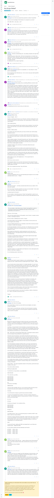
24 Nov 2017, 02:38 (17, 29)
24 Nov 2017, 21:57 (16, 257)
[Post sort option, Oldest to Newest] (45, 15)
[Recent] (1, 3)
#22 (38, 257)
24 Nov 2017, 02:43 (16, 52)
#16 (38, 81)
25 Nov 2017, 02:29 (16, 450)
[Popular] (1, 7)
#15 (38, 68)
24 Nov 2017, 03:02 (17, 81)
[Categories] (1, 1)
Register (6, 494)
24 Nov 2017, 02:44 (16, 68)
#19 (38, 171)
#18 (38, 113)
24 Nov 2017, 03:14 (16, 171)
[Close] (37, 482)
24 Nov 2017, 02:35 (16, 16)
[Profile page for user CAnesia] (5, 53)
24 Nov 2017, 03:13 (16, 113)
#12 (38, 29)
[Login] (53, 1)
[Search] (1, 11)
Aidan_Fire (9, 29)
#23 (38, 301)
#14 (38, 52)
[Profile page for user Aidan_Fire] (5, 30)
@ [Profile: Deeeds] (13, 14)
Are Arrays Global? (17, 205)
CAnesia (10, 14)
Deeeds (8, 16)
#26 (38, 450)
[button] (1, 495)
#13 (38, 41)
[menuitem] (53, 1)
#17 (38, 104)
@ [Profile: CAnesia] (9, 17)
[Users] (1, 9)
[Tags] (1, 5)
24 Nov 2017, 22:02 (16, 301)
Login (10, 494)
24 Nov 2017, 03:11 (17, 104)
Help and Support (7, 10)
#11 (38, 16)
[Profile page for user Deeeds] (5, 17)
